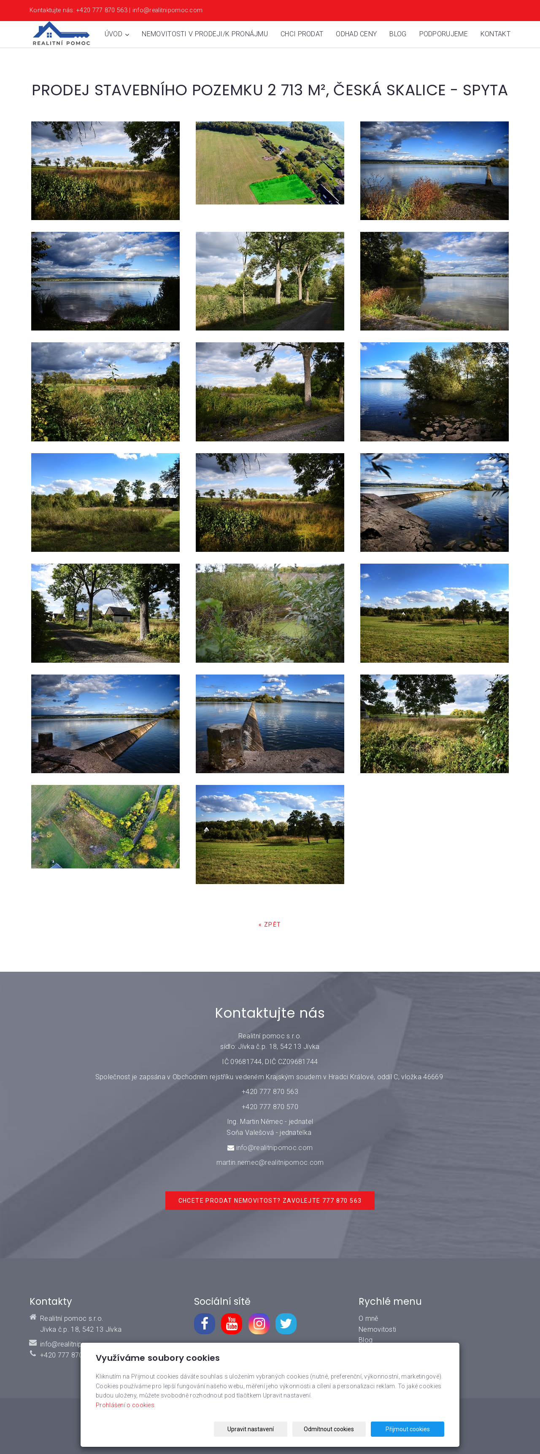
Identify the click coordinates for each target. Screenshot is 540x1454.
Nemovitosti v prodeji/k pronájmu (205, 34)
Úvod (117, 34)
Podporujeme (443, 34)
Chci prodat (302, 34)
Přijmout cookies (412, 1429)
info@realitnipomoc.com (274, 1148)
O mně (368, 1318)
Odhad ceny (356, 34)
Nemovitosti (377, 1329)
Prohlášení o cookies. (126, 1405)
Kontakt (495, 34)
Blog (397, 34)
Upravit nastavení (272, 1429)
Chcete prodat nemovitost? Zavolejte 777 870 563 (270, 1200)
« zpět (270, 924)
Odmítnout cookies (342, 1429)
